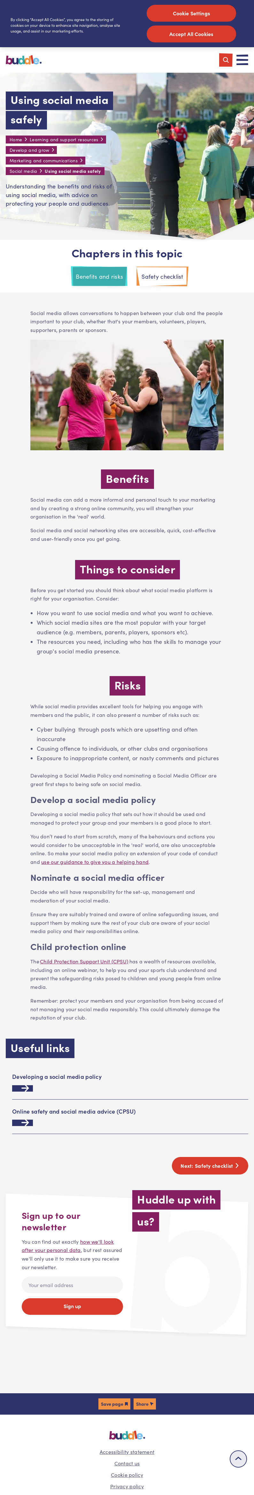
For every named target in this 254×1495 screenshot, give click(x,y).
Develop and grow (29, 150)
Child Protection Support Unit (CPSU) (84, 961)
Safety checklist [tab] (162, 276)
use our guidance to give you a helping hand (95, 861)
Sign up (72, 1305)
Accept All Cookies (191, 33)
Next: (210, 1165)
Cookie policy (127, 1474)
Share (142, 1404)
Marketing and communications (44, 161)
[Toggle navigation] (242, 60)
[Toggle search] (226, 60)
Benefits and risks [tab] (99, 276)
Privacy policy (127, 1486)
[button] (114, 1403)
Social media (23, 171)
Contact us (127, 1463)
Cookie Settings (191, 13)
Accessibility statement (127, 1451)
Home (16, 139)
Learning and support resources (64, 139)
